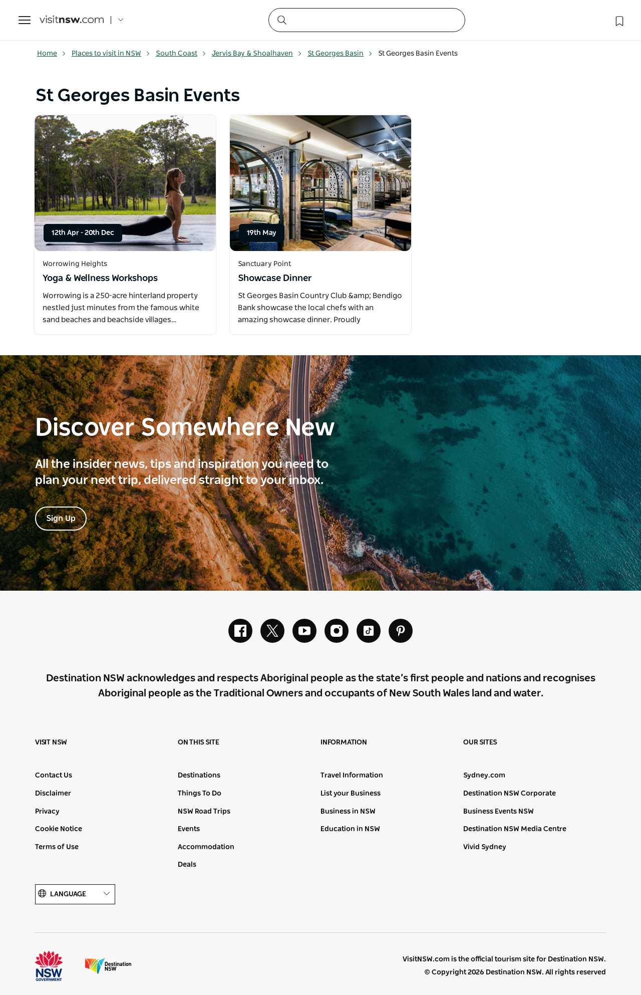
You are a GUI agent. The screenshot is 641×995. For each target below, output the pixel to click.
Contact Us (53, 775)
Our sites (480, 742)
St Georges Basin (340, 54)
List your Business (350, 793)
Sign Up (61, 519)
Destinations (199, 775)
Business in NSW (348, 811)
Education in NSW (350, 829)
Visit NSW (51, 742)
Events (189, 829)
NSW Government (58, 966)
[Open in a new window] (125, 183)
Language (75, 894)
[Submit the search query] (281, 20)
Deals (187, 864)
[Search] (366, 20)
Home (51, 54)
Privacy (47, 811)
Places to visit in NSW (111, 54)
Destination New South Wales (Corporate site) (108, 966)
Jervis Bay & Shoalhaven (257, 54)
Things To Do (199, 793)
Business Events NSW (498, 811)
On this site (198, 742)
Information (343, 742)
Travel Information (351, 775)
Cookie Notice (58, 829)
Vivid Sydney (484, 847)
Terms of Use (57, 847)
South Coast (181, 54)
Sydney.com (484, 775)
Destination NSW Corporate (509, 793)
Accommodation (206, 847)
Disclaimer (53, 793)
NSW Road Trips (204, 811)
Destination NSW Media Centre (514, 829)
